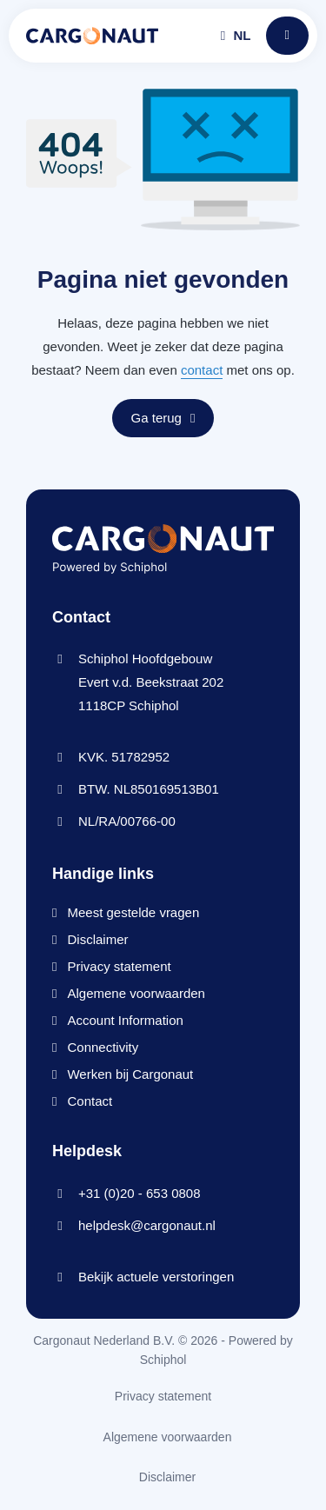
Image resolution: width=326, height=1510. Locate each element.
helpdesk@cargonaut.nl (147, 1225)
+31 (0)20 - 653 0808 (139, 1193)
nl (236, 35)
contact (202, 370)
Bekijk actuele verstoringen (156, 1276)
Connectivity (102, 1047)
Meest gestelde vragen (133, 912)
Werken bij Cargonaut (130, 1074)
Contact (89, 1101)
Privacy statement (118, 966)
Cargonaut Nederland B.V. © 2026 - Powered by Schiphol (163, 1350)
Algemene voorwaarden (135, 993)
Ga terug (163, 417)
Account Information (125, 1020)
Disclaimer (97, 939)
